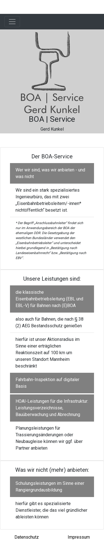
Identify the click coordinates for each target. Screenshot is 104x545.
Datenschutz (26, 537)
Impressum (79, 537)
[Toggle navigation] (12, 21)
